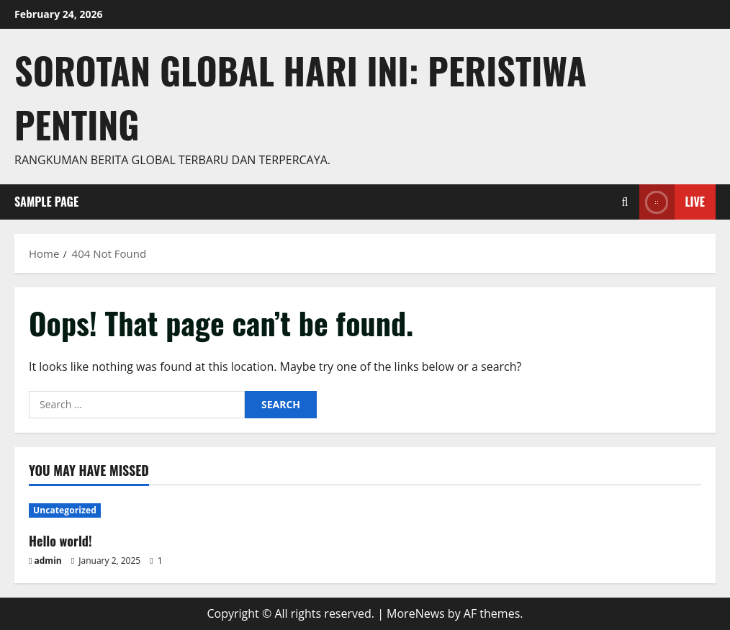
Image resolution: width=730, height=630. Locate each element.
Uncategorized (64, 510)
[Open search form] (625, 202)
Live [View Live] (672, 202)
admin (48, 560)
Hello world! (60, 540)
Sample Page (46, 201)
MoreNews (416, 613)
